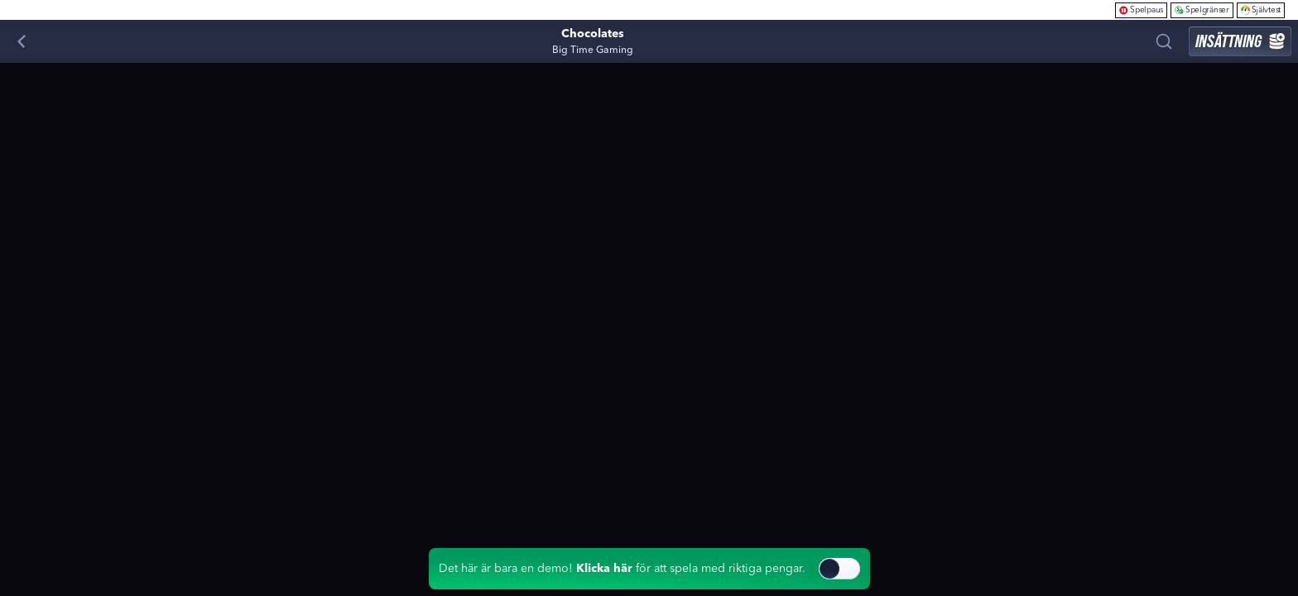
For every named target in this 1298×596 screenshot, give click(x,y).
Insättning (1240, 40)
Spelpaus (1141, 9)
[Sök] (1164, 41)
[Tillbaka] (21, 41)
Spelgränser (1202, 9)
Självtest (1261, 9)
